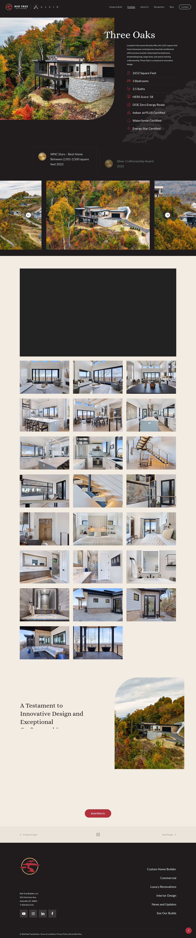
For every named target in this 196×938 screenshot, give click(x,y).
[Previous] (28, 215)
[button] (98, 813)
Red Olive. (78, 934)
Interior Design (166, 895)
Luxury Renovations (163, 886)
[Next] (167, 215)
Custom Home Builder (161, 869)
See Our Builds (166, 913)
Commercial (168, 878)
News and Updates (164, 904)
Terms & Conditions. (48, 934)
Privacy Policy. (62, 934)
